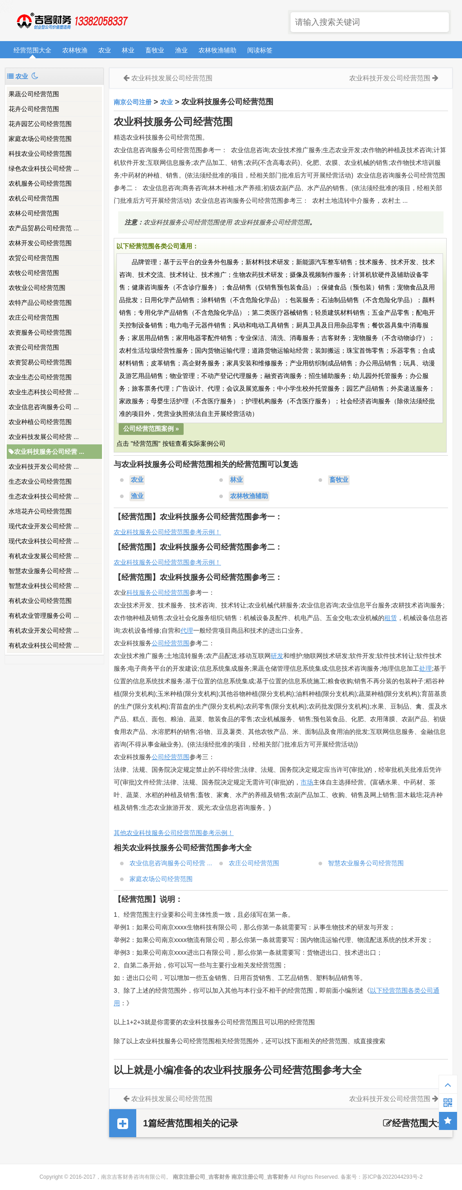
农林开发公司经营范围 (40, 243)
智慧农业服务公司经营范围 (366, 863)
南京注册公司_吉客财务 (72, 21)
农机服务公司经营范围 (40, 183)
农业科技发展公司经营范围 (172, 78)
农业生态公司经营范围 (40, 377)
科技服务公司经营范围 (157, 592)
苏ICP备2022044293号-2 (392, 1177)
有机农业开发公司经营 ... (44, 630)
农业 (104, 50)
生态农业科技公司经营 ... (44, 496)
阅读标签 (260, 50)
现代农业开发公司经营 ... (44, 526)
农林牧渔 (75, 50)
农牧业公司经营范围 (37, 287)
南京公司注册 (133, 102)
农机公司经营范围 (34, 198)
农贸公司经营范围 (34, 257)
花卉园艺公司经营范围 (40, 123)
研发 (277, 655)
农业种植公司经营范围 (40, 421)
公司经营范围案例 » (151, 428)
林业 (128, 50)
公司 (158, 757)
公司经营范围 (170, 643)
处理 (425, 668)
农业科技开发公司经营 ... (44, 466)
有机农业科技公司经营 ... (44, 645)
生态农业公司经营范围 (40, 481)
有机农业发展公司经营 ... (44, 556)
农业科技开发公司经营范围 (389, 78)
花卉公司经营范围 (34, 108)
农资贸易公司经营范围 (40, 362)
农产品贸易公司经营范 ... (44, 228)
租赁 (390, 617)
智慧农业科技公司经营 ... (44, 585)
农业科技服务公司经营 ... (46, 451)
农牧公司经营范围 (34, 272)
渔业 (181, 50)
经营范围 (176, 757)
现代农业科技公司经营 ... (44, 541)
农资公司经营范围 (34, 347)
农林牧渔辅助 (217, 50)
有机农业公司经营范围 (40, 600)
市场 (306, 782)
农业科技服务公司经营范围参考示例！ (167, 532)
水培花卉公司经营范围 (40, 511)
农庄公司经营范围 (34, 317)
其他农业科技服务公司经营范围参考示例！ (174, 832)
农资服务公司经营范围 (40, 332)
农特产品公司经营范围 (40, 302)
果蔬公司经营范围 (34, 94)
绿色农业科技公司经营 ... (44, 168)
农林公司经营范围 (34, 213)
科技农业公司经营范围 (40, 153)
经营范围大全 (32, 50)
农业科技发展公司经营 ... (44, 436)
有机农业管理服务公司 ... (44, 615)
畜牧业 (154, 50)
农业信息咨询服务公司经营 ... (171, 863)
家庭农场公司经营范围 (40, 138)
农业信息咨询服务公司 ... (44, 407)
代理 (186, 630)
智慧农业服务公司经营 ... (44, 570)
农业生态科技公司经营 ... (44, 392)
